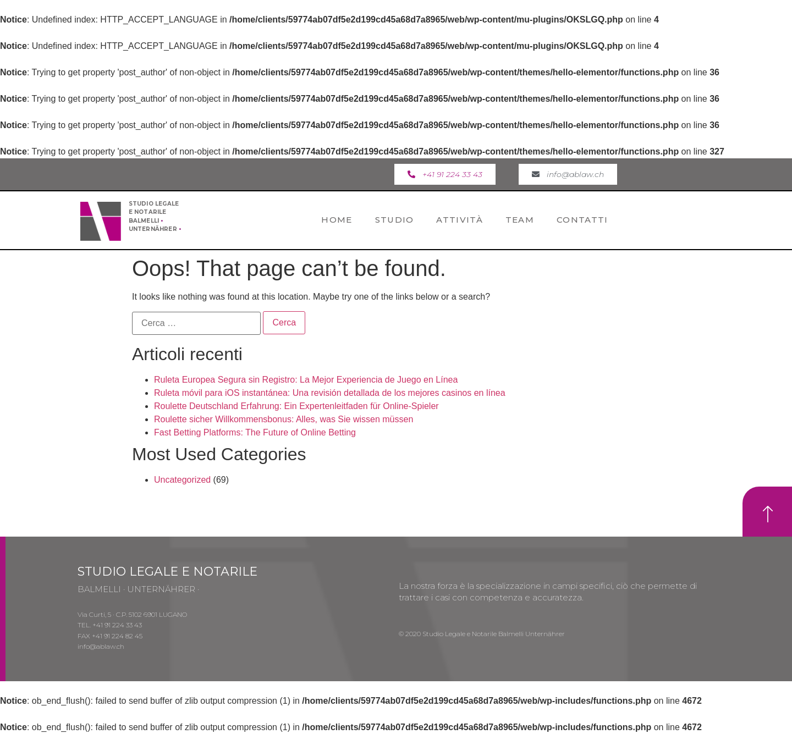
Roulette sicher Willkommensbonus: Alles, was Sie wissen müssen (283, 419)
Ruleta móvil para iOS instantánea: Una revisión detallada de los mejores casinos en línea (329, 393)
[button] (445, 174)
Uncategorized (182, 479)
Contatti (582, 219)
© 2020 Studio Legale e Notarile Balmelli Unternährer (482, 634)
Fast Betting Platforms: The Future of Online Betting (255, 432)
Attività (459, 219)
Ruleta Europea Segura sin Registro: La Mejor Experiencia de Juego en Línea (306, 379)
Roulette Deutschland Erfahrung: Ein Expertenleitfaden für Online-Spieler (296, 406)
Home (336, 219)
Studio (394, 219)
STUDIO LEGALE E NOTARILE (167, 571)
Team (519, 219)
